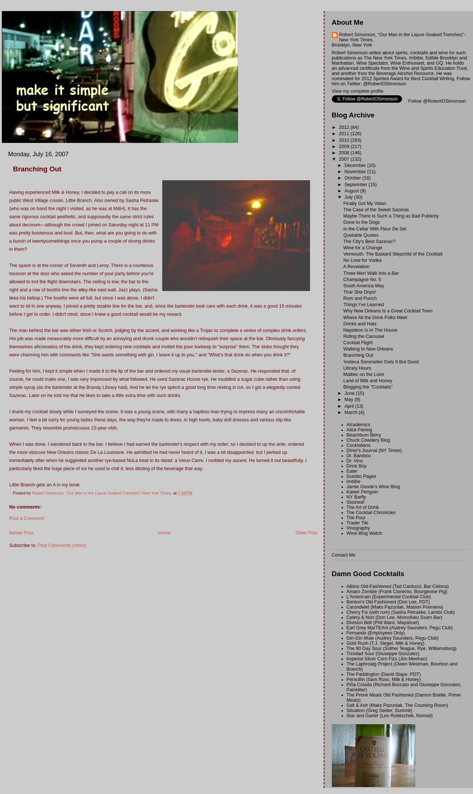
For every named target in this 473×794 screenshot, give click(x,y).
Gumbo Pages (362, 476)
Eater (352, 471)
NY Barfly (356, 497)
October (353, 178)
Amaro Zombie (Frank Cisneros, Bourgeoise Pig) (397, 591)
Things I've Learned (363, 304)
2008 (345, 152)
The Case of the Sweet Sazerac (376, 209)
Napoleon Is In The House (370, 330)
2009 (345, 146)
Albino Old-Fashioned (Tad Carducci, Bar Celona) (398, 586)
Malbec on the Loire (363, 374)
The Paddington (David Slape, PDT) (384, 674)
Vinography (358, 528)
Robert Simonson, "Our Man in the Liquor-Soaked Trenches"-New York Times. (402, 37)
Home (164, 532)
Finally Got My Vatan (364, 203)
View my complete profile (358, 91)
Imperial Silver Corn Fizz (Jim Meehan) (387, 658)
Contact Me (343, 555)
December (355, 165)
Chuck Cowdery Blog (368, 440)
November (355, 171)
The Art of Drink (363, 507)
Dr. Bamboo (359, 455)
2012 (345, 127)
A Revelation (356, 266)
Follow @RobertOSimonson (437, 101)
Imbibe (354, 481)
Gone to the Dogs (361, 222)
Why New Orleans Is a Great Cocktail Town (388, 311)
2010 (345, 140)
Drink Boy (357, 466)
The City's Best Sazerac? (369, 241)
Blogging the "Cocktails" (368, 387)
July (349, 197)
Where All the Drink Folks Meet (375, 317)
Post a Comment (26, 518)
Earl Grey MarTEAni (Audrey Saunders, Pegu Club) (400, 627)
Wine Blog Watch (364, 533)
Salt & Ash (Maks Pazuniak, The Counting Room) (397, 705)
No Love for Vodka (362, 260)
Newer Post (21, 532)
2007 (345, 159)
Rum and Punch (360, 298)
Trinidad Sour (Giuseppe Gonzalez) (383, 653)
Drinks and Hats (360, 323)
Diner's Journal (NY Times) (374, 450)
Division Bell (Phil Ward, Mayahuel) (383, 622)
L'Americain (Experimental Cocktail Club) (389, 596)
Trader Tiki (357, 523)
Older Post (307, 532)
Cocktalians (359, 445)
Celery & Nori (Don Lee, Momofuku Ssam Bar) (394, 617)
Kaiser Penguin (362, 491)
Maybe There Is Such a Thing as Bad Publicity (391, 216)
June (350, 393)
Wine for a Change (362, 247)
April (349, 406)
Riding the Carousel (363, 336)
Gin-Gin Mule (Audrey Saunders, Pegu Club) (393, 638)
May (349, 399)
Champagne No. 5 (362, 279)
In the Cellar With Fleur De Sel (374, 229)
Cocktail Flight (357, 342)
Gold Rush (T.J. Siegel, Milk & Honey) (386, 643)
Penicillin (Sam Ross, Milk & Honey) (384, 679)
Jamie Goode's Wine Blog (373, 486)
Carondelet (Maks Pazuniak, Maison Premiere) (395, 607)
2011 (345, 133)
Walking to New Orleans (368, 349)
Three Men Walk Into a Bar (371, 273)
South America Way (363, 285)
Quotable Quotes (360, 235)
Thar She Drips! (359, 292)
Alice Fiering (359, 429)
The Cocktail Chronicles (371, 512)
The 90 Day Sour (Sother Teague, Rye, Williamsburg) (402, 648)
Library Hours (357, 368)
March (351, 412)
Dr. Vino (355, 460)
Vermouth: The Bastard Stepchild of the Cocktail (392, 254)
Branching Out (358, 355)
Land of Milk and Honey (367, 380)
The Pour (356, 517)
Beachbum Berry (364, 435)
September (356, 184)
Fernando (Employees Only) (376, 633)
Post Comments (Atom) (62, 545)
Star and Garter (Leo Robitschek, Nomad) (390, 715)
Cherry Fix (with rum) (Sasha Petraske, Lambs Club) (401, 612)
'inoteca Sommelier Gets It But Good (381, 362)
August (352, 191)
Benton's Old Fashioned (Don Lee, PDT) (388, 602)
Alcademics (358, 424)
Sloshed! (356, 502)
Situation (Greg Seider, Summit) (379, 710)
